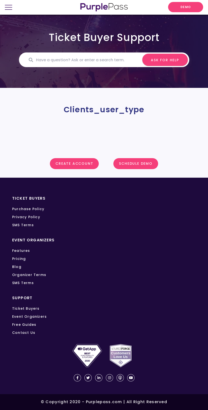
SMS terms (23, 225)
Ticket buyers (26, 308)
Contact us (23, 332)
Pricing (19, 258)
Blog (16, 266)
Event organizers (29, 316)
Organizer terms (29, 274)
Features (21, 250)
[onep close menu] (10, 8)
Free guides (24, 324)
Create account (74, 163)
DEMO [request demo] (186, 7)
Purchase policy (28, 208)
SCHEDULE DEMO (135, 163)
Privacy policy (26, 217)
